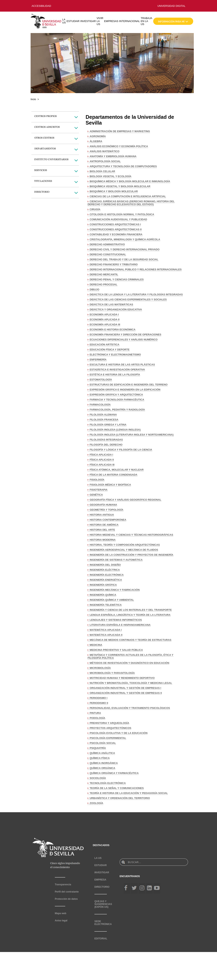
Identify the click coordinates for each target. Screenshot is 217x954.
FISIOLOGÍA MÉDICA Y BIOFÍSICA (110, 484)
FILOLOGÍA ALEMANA (103, 414)
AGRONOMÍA (98, 136)
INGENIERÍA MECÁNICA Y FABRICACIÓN (115, 589)
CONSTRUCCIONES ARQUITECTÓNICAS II (116, 229)
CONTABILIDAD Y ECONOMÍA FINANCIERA (116, 234)
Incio (33, 99)
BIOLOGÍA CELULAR (102, 171)
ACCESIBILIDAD (41, 5)
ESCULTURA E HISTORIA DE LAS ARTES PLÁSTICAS (122, 364)
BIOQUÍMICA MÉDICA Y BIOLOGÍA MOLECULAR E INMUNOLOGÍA (130, 181)
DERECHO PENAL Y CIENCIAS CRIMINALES (117, 279)
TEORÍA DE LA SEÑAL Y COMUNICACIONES (117, 788)
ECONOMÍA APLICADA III (105, 324)
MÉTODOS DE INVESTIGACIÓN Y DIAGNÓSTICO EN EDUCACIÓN (129, 662)
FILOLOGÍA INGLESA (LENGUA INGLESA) (115, 429)
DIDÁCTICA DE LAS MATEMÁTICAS (111, 304)
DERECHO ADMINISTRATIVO (107, 244)
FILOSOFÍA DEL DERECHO (106, 444)
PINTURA (95, 712)
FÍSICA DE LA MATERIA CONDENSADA (113, 474)
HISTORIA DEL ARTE (102, 529)
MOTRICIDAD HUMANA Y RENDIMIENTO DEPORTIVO (122, 677)
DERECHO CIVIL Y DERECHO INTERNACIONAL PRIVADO (124, 249)
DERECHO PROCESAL (103, 284)
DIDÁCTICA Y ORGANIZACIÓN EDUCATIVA (116, 309)
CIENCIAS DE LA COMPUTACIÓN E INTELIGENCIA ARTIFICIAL (128, 196)
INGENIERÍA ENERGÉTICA (106, 579)
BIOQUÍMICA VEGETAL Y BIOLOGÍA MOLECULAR (120, 186)
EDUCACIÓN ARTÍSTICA (104, 344)
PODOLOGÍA (97, 718)
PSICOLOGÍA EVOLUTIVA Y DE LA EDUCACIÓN (118, 733)
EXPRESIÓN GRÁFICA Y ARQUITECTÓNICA (116, 394)
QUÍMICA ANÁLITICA (102, 753)
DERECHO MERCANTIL (104, 274)
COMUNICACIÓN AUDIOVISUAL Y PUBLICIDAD (118, 219)
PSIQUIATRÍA (98, 748)
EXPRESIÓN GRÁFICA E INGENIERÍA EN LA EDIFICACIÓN (125, 389)
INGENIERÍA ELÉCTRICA (105, 569)
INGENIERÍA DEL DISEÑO (105, 564)
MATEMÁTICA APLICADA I (106, 629)
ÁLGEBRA (96, 141)
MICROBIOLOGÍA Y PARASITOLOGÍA (112, 672)
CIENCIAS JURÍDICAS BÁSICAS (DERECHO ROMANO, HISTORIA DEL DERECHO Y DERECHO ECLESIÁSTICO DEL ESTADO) (131, 203)
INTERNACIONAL (129, 21)
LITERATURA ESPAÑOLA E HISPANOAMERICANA (120, 624)
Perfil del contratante (67, 891)
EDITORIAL (100, 938)
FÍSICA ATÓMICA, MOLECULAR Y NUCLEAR (117, 469)
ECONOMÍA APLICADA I (104, 314)
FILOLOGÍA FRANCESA (104, 419)
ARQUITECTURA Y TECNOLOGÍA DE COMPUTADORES (123, 166)
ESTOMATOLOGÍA (101, 379)
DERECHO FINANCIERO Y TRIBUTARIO (114, 264)
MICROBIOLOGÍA (100, 667)
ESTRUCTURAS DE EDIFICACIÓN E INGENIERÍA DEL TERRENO (129, 384)
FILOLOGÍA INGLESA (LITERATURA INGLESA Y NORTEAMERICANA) (132, 434)
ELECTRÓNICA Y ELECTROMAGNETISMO (115, 354)
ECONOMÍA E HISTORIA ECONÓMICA (112, 329)
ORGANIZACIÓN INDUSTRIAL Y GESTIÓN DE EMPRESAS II (126, 692)
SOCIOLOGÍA (98, 778)
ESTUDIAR (73, 21)
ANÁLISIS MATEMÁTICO (104, 151)
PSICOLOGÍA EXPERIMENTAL (108, 738)
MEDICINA (96, 644)
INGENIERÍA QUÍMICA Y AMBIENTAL (112, 599)
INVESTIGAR (88, 21)
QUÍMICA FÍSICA (100, 758)
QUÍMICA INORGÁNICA (104, 763)
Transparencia (63, 884)
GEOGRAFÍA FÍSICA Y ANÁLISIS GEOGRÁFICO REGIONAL (125, 499)
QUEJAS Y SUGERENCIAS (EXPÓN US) (103, 904)
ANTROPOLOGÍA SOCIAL (105, 161)
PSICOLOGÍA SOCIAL (103, 743)
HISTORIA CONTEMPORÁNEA (108, 519)
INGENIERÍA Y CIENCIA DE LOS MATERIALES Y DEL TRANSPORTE (131, 609)
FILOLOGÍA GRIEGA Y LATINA (108, 424)
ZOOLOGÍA (96, 803)
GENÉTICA (96, 494)
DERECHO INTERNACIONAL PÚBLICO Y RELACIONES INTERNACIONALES (136, 269)
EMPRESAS (111, 21)
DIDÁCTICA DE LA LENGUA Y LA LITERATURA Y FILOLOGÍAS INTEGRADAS (136, 294)
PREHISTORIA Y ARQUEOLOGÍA (109, 723)
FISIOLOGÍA (97, 479)
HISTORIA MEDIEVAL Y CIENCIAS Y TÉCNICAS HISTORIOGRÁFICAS (131, 534)
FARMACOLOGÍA (100, 404)
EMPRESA (100, 879)
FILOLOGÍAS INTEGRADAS (106, 439)
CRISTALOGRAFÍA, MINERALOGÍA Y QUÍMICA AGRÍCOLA (125, 239)
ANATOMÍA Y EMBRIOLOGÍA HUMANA (113, 156)
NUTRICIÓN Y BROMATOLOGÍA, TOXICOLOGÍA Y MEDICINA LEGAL (131, 682)
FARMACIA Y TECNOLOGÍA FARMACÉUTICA (117, 399)
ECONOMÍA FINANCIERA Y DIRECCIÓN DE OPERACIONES (125, 334)
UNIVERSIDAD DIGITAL (171, 5)
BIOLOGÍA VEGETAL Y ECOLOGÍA (110, 176)
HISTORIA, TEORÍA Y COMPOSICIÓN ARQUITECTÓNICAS (125, 544)
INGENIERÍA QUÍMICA (103, 594)
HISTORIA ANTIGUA (102, 514)
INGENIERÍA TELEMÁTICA (106, 604)
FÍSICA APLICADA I (101, 454)
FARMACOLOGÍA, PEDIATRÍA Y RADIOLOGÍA (117, 409)
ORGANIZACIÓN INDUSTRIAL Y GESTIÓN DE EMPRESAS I (125, 687)
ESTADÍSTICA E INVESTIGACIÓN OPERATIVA (117, 369)
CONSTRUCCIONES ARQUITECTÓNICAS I (115, 224)
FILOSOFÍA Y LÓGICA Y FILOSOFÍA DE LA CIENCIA (121, 449)
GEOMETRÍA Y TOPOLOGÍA (106, 509)
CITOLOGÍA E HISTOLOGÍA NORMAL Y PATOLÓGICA (122, 214)
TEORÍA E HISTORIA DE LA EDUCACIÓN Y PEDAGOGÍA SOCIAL (129, 793)
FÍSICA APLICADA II (102, 459)
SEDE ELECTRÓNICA (103, 923)
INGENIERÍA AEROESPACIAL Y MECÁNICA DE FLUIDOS (124, 549)
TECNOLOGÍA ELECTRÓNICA (108, 783)
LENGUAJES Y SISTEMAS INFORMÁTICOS (116, 619)
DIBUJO (94, 289)
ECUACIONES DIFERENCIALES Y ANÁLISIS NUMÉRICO (124, 339)
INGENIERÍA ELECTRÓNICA (107, 574)
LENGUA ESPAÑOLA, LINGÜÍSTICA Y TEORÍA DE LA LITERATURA (130, 614)
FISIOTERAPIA (99, 489)
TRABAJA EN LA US (146, 21)
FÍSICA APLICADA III (102, 464)
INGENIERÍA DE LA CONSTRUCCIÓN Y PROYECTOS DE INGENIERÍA (131, 554)
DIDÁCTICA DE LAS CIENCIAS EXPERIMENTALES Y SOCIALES (128, 299)
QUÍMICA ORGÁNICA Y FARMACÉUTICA (114, 773)
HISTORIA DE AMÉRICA (104, 524)
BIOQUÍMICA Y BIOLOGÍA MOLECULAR (114, 191)
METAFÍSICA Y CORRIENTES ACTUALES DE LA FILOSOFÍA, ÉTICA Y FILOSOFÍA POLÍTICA (130, 656)
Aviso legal (61, 920)
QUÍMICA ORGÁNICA (102, 768)
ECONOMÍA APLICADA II (104, 319)
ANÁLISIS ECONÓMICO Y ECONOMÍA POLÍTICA (119, 146)
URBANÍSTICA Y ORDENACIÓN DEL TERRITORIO (120, 798)
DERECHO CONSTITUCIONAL (108, 254)
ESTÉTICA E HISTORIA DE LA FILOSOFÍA (115, 374)
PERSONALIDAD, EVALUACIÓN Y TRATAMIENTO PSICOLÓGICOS (130, 707)
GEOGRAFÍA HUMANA (103, 504)
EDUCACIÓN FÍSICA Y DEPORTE (110, 349)
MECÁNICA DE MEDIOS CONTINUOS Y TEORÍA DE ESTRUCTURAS (130, 639)
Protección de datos (66, 899)
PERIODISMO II (99, 702)
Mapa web (60, 913)
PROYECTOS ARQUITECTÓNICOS (110, 728)
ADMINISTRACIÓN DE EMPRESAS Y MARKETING (120, 131)
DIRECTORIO (101, 887)
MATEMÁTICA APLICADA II (106, 634)
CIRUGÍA (95, 209)
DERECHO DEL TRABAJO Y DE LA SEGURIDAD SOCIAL (124, 259)
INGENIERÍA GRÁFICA (103, 584)
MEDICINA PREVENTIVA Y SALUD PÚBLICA (116, 649)
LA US (64, 21)
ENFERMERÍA (98, 359)
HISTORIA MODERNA (103, 539)
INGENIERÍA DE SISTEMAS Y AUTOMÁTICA (116, 559)
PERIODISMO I (98, 697)
